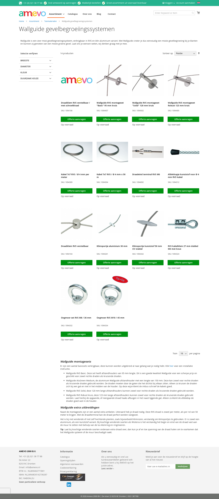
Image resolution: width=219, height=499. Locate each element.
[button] (198, 2)
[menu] (92, 14)
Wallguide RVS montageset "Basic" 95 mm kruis (110, 104)
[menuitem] (56, 14)
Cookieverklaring (68, 467)
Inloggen (168, 2)
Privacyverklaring (68, 471)
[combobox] (174, 12)
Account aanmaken (185, 2)
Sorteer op (168, 53)
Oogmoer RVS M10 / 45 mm (110, 317)
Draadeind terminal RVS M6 (146, 174)
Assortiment (34, 21)
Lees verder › (107, 468)
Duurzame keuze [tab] (29, 78)
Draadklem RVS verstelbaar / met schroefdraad (75, 104)
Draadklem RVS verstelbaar (74, 246)
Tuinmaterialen (50, 21)
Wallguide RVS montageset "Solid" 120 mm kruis (145, 104)
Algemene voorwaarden (71, 464)
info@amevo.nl (33, 467)
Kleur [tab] (23, 72)
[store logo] (32, 13)
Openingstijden (67, 460)
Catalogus (65, 456)
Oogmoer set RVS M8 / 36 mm (76, 317)
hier (171, 366)
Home (21, 21)
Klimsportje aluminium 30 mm (112, 246)
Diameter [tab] (25, 66)
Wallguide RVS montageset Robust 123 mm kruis (181, 104)
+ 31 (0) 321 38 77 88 (32, 3)
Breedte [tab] (24, 60)
